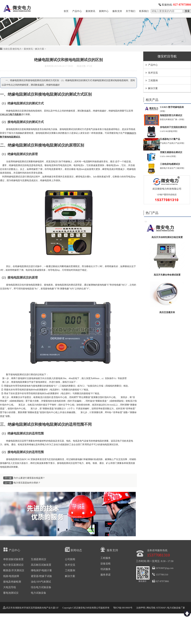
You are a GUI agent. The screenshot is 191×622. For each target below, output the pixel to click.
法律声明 (140, 608)
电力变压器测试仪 (13, 564)
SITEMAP (161, 608)
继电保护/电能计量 (41, 570)
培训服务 (105, 569)
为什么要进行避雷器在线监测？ (29, 478)
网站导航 (151, 608)
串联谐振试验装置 (13, 559)
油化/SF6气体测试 (41, 581)
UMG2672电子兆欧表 (10, 114)
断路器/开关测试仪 (13, 570)
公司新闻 (70, 559)
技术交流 (153, 72)
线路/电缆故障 (11, 576)
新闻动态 (73, 549)
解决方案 (39, 49)
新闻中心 (104, 11)
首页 (66, 11)
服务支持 (117, 11)
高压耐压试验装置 (41, 564)
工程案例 (153, 80)
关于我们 (130, 11)
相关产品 (152, 99)
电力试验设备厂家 (176, 608)
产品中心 (77, 11)
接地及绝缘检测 (12, 581)
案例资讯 (90, 11)
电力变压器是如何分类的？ (27, 483)
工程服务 (105, 558)
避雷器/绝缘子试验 (41, 576)
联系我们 (144, 11)
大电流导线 (9, 587)
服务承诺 (105, 574)
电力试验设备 (38, 592)
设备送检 (105, 563)
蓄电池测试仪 (10, 592)
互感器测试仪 (38, 559)
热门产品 (152, 213)
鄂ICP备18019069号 (122, 608)
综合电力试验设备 (41, 587)
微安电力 (17, 49)
